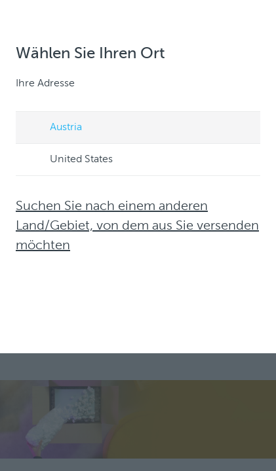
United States (69, 160)
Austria (53, 128)
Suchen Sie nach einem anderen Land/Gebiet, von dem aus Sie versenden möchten (137, 226)
